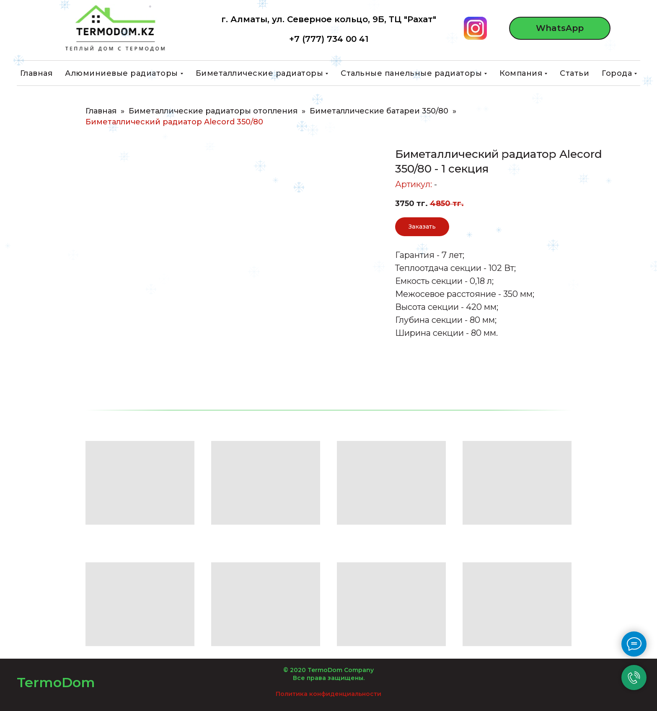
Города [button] (617, 73)
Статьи (574, 73)
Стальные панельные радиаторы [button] (411, 73)
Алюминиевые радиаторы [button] (121, 73)
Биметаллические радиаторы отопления (213, 111)
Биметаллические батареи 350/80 (379, 111)
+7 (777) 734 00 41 (328, 39)
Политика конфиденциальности (328, 694)
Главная (36, 73)
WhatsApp (560, 28)
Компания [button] (520, 73)
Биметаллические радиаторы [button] (259, 73)
